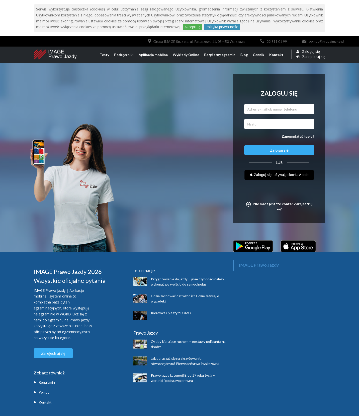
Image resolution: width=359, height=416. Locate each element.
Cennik (258, 55)
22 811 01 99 (277, 41)
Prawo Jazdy (145, 333)
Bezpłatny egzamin (219, 55)
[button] (279, 175)
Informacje (144, 270)
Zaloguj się (311, 51)
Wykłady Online (186, 55)
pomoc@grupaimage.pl (326, 41)
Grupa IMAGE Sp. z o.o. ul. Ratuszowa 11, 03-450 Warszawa (199, 41)
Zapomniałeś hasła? (298, 136)
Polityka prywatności (222, 26)
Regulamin (47, 382)
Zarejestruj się (313, 57)
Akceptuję (192, 26)
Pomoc (44, 392)
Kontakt (276, 55)
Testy (104, 55)
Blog (244, 55)
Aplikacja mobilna (153, 55)
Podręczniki (124, 55)
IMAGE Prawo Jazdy (259, 265)
